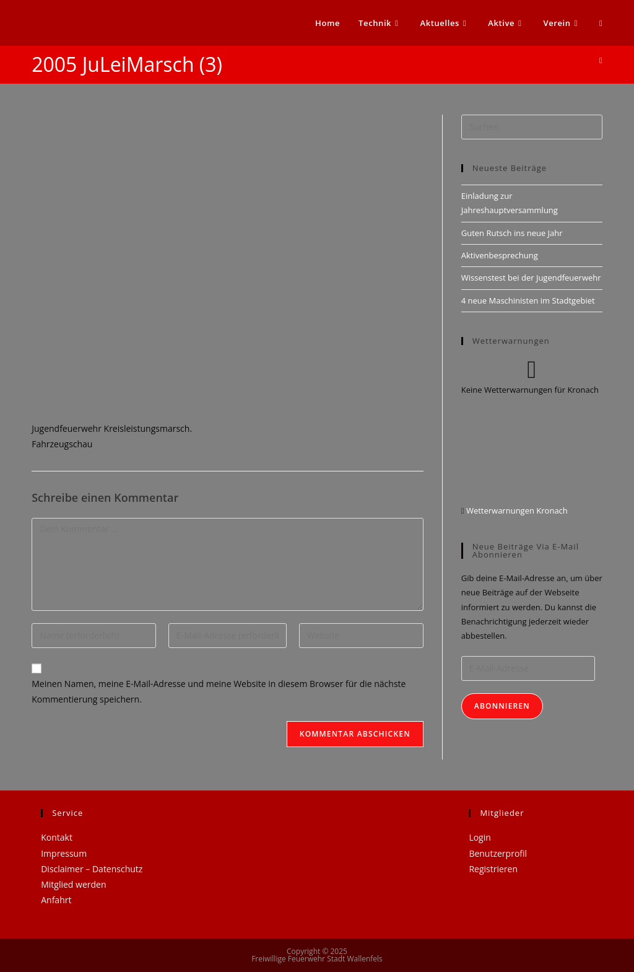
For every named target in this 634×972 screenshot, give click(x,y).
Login (479, 837)
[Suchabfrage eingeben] (531, 127)
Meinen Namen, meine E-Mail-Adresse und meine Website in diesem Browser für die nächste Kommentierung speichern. (219, 691)
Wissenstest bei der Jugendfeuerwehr (531, 277)
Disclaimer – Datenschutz (91, 869)
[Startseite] (600, 60)
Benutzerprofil (498, 853)
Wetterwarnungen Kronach (516, 510)
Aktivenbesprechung (499, 255)
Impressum (64, 853)
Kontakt (56, 837)
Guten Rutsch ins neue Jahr (512, 233)
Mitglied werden (73, 884)
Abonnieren (502, 706)
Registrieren (493, 869)
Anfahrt (56, 900)
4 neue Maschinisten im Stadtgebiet (528, 300)
